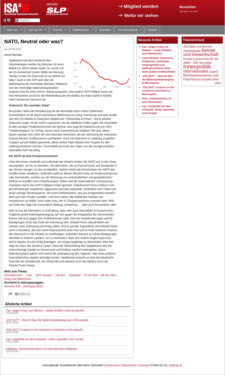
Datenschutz (128, 365)
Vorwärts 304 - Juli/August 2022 (23, 286)
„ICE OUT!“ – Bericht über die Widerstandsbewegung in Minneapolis (47, 320)
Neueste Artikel (150, 40)
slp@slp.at (175, 365)
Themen (58, 30)
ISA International (128, 30)
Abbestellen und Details (188, 12)
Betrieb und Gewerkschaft (200, 52)
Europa (187, 58)
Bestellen (105, 29)
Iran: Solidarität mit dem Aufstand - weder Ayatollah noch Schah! (45, 339)
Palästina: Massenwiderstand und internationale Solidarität (41, 348)
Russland (74, 275)
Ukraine (60, 275)
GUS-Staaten (44, 275)
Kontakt (152, 29)
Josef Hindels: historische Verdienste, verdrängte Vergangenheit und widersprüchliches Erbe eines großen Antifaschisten (158, 65)
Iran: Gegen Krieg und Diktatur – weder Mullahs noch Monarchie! (45, 310)
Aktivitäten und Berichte (197, 46)
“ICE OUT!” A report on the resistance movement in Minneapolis (44, 329)
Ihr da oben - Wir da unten (100, 275)
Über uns (13, 30)
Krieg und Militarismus (17, 278)
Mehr (218, 83)
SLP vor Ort (35, 30)
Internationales (13, 275)
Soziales (206, 79)
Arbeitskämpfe (192, 50)
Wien (216, 79)
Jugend (213, 71)
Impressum (112, 365)
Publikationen (81, 30)
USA (29, 275)
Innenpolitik (197, 67)
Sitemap (144, 365)
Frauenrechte (201, 58)
